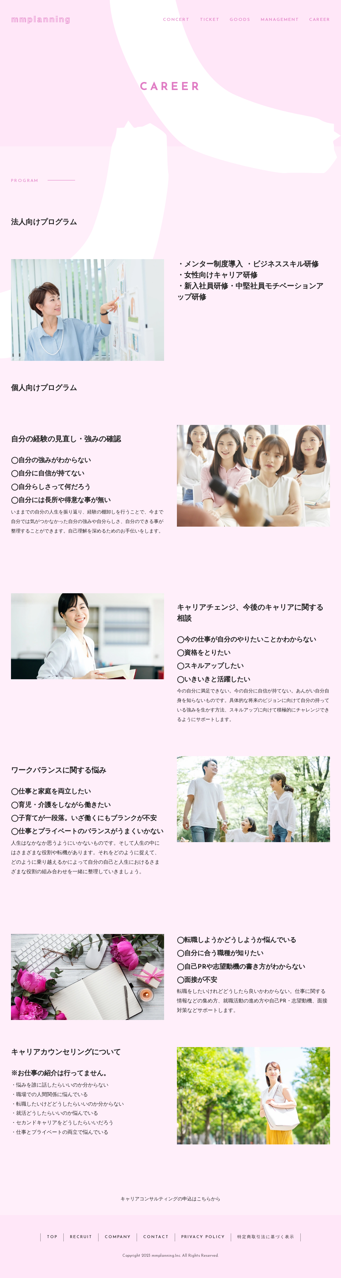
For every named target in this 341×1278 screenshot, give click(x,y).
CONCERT (176, 20)
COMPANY (118, 1237)
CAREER (319, 20)
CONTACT (156, 1237)
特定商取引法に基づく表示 (265, 1237)
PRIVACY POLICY (203, 1237)
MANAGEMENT (280, 20)
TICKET (210, 20)
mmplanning (41, 19)
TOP (52, 1237)
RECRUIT (81, 1237)
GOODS (240, 20)
